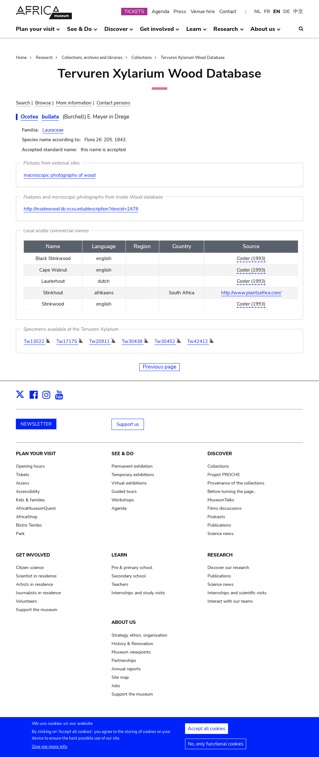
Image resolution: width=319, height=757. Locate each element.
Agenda (160, 11)
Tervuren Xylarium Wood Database (193, 57)
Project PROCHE (223, 475)
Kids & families (30, 500)
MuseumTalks (220, 500)
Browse (43, 103)
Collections (141, 57)
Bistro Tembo (29, 525)
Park (20, 534)
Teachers (120, 584)
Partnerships (124, 660)
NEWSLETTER (36, 424)
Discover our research (228, 568)
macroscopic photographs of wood (60, 175)
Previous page (159, 366)
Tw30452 (165, 341)
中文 (298, 11)
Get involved (33, 555)
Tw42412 (198, 341)
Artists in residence (34, 584)
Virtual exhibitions (129, 483)
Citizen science (30, 568)
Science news (220, 534)
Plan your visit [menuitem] (38, 31)
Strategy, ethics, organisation (139, 635)
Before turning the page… (232, 491)
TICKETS (134, 11)
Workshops (123, 500)
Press (180, 11)
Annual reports (126, 669)
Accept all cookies (206, 730)
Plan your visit (36, 454)
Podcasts (216, 517)
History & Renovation (132, 644)
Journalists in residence (38, 593)
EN (276, 11)
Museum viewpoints (131, 652)
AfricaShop (26, 517)
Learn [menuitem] (196, 31)
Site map (120, 677)
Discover (219, 454)
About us (124, 622)
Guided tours (124, 491)
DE (286, 11)
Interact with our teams (230, 601)
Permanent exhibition (132, 466)
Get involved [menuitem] (159, 31)
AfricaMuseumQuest (36, 508)
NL (257, 11)
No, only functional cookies (215, 746)
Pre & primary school (132, 568)
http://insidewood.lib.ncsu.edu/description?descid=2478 (81, 209)
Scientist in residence (36, 576)
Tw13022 (34, 341)
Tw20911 (100, 341)
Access (22, 483)
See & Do (123, 454)
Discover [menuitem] (118, 31)
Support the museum (36, 610)
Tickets (22, 475)
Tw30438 (133, 341)
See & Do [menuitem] (82, 31)
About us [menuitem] (265, 31)
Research (44, 57)
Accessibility (28, 491)
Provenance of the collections (235, 483)
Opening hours (30, 466)
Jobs (116, 686)
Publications (219, 525)
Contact (227, 11)
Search (23, 103)
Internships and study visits (138, 593)
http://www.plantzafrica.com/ (251, 293)
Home (21, 57)
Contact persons (113, 103)
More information (74, 103)
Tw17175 (67, 341)
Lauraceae (53, 130)
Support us (128, 424)
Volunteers (26, 601)
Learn (119, 555)
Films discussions (224, 508)
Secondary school (129, 576)
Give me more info (49, 748)
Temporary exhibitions (133, 475)
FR (267, 11)
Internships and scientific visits (237, 593)
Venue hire (203, 11)
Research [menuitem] (228, 31)
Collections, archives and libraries (92, 57)
